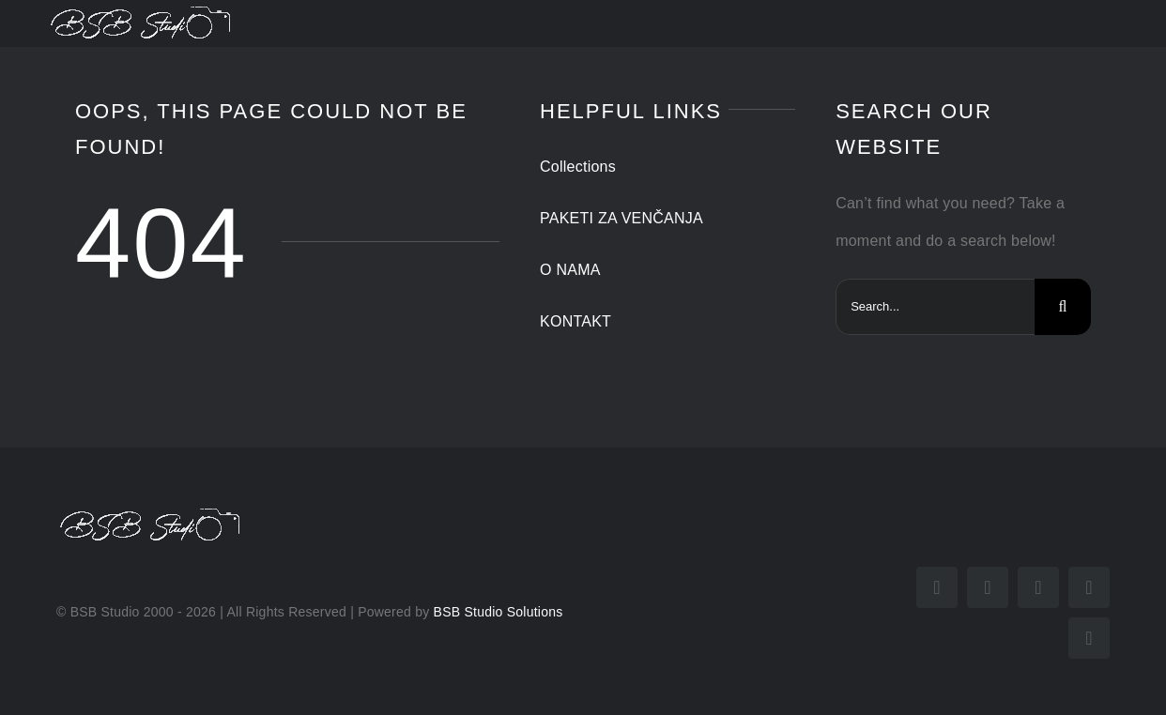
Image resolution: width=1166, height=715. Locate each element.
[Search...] (935, 307)
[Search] (1063, 307)
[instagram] (987, 587)
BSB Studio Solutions (498, 611)
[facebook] (937, 587)
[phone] (1089, 638)
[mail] (1089, 587)
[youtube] (1038, 587)
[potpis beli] (141, 9)
